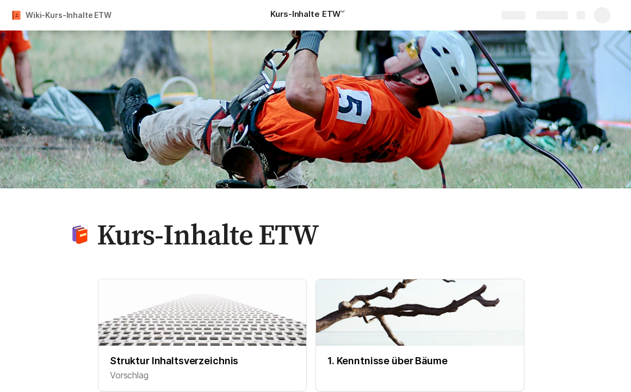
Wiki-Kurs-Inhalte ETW (69, 15)
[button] (346, 14)
